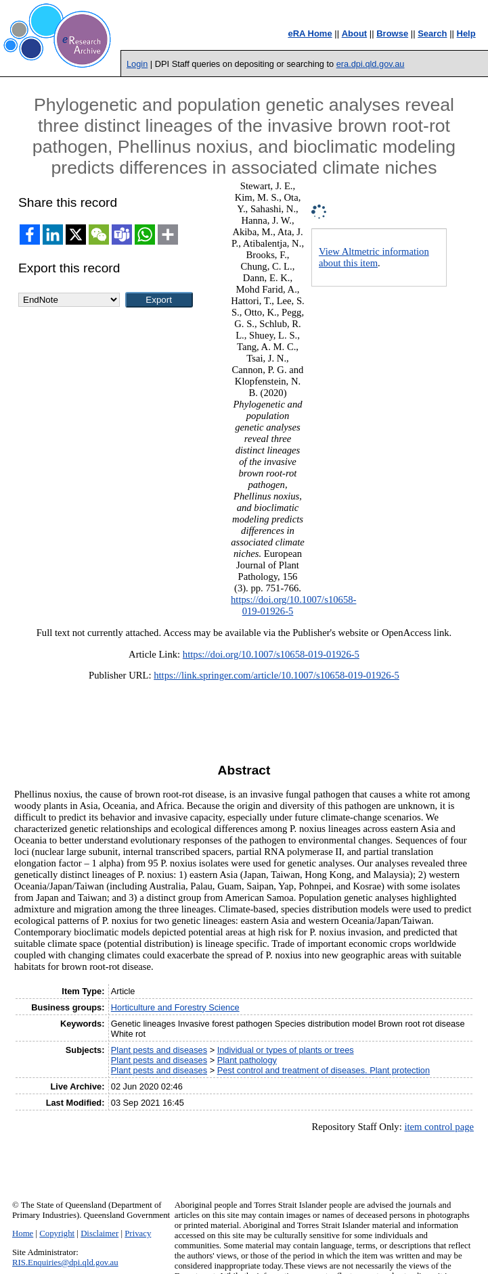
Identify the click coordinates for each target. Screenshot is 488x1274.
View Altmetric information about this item (374, 257)
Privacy (138, 1233)
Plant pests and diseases (159, 1050)
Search (432, 33)
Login (137, 64)
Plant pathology (247, 1060)
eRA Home (310, 33)
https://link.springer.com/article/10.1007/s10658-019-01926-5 (276, 675)
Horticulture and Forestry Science (175, 1007)
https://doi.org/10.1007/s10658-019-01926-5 (271, 654)
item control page (439, 1126)
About (355, 33)
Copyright (56, 1233)
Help (466, 33)
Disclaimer (99, 1233)
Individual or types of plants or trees (285, 1050)
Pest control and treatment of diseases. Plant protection (323, 1070)
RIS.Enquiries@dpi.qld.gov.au (65, 1262)
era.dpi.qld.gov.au (370, 64)
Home (22, 1233)
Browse (392, 33)
